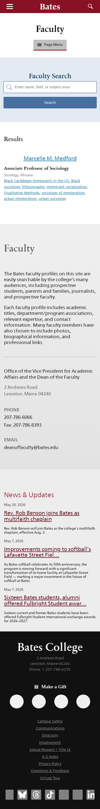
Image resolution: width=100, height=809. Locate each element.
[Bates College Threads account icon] (36, 795)
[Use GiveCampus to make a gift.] (83, 701)
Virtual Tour (50, 778)
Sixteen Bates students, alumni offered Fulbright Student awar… (45, 600)
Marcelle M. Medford (50, 158)
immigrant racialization (66, 187)
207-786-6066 (18, 417)
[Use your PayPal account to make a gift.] (61, 701)
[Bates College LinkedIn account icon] (91, 795)
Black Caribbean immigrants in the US (36, 181)
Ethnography (33, 187)
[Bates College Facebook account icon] (9, 795)
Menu (10, 6)
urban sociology (52, 198)
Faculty (50, 28)
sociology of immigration (62, 193)
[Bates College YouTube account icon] (78, 795)
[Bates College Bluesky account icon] (22, 795)
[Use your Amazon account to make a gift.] (39, 701)
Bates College (50, 647)
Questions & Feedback (50, 771)
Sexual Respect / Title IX (50, 749)
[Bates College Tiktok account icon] (50, 795)
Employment (50, 742)
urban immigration (20, 198)
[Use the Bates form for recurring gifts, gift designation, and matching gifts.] (17, 701)
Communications (50, 728)
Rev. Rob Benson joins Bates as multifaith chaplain (41, 516)
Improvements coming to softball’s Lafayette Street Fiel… (47, 552)
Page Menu (50, 44)
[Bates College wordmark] (50, 6)
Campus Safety (50, 721)
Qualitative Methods (21, 193)
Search (90, 6)
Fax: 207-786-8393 (22, 425)
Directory (50, 735)
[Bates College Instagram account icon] (64, 795)
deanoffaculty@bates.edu (31, 447)
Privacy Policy (50, 763)
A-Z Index (50, 756)
